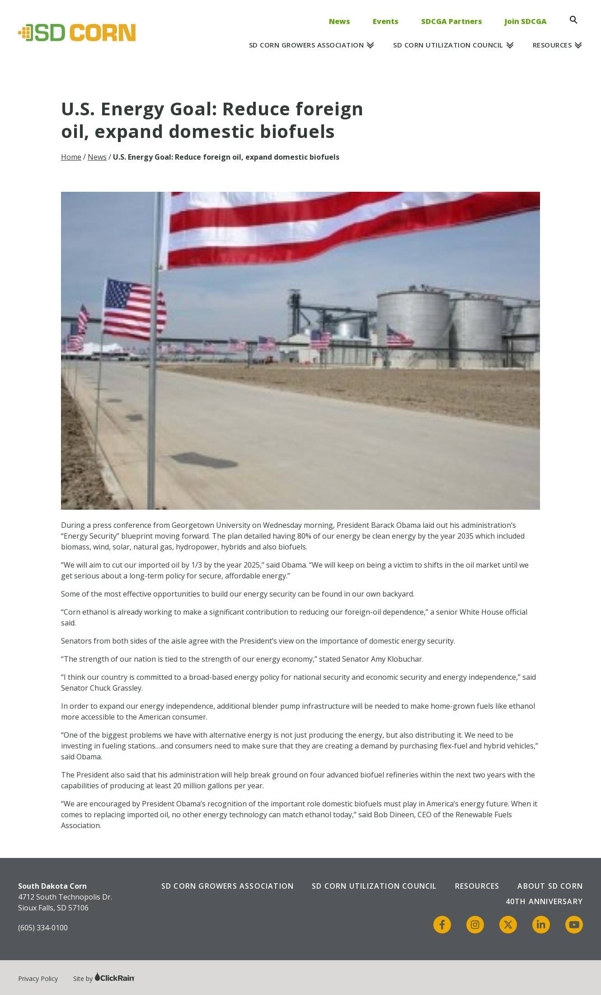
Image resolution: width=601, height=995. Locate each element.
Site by (104, 978)
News (339, 21)
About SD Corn (550, 886)
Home (71, 157)
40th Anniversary (544, 901)
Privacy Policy (38, 978)
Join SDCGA (526, 21)
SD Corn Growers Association (306, 44)
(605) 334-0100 (43, 928)
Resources (552, 44)
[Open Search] (576, 20)
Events (386, 21)
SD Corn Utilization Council (448, 44)
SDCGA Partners (451, 21)
